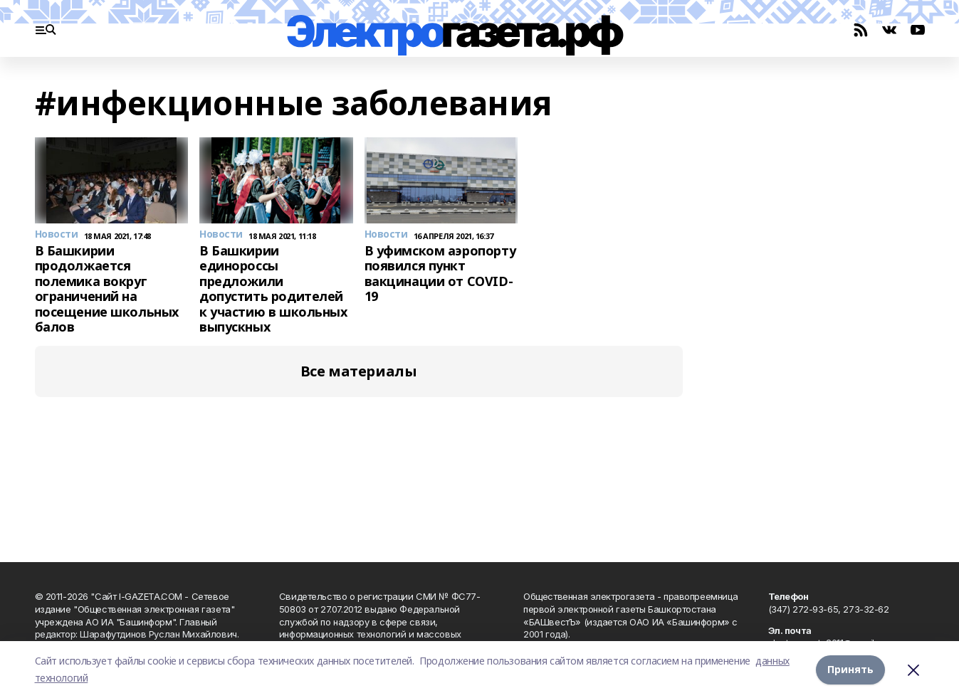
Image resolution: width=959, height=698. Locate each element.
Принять (850, 669)
